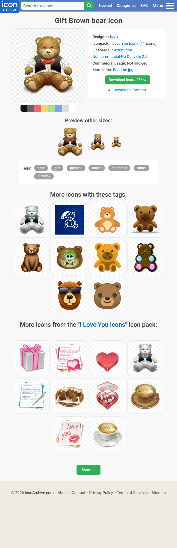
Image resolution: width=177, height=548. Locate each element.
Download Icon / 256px (127, 80)
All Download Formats (127, 90)
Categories (126, 5)
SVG (144, 5)
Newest (105, 5)
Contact (78, 492)
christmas (119, 168)
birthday (44, 176)
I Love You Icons (124, 43)
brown (97, 168)
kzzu (114, 36)
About (63, 492)
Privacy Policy (101, 492)
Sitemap (159, 492)
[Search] (89, 5)
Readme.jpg (123, 69)
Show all (88, 470)
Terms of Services (132, 492)
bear (41, 168)
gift (57, 168)
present (76, 168)
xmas (141, 168)
